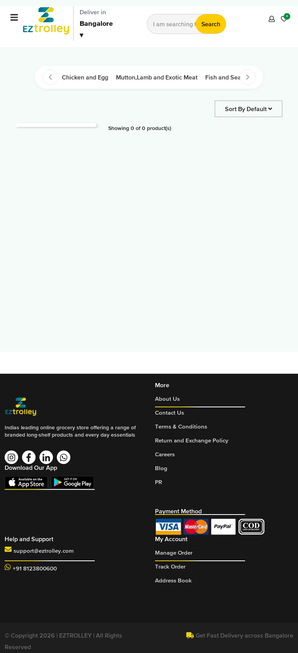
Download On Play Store (74, 482)
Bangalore (96, 29)
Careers (165, 454)
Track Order (170, 566)
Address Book (173, 580)
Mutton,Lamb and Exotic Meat (157, 77)
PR (158, 482)
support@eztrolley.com (44, 550)
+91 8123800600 (35, 568)
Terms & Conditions (181, 426)
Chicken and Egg (85, 77)
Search (210, 23)
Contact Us (169, 412)
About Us (167, 398)
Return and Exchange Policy (191, 440)
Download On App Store (28, 482)
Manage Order (173, 552)
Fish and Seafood (229, 77)
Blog (161, 468)
